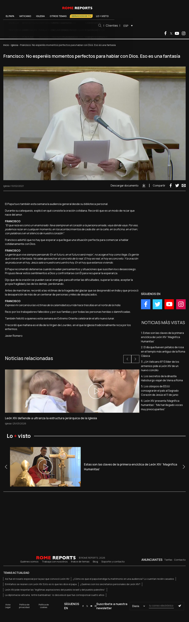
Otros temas (76, 16)
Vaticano (44, 16)
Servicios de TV (100, 16)
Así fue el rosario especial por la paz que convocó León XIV (37, 578)
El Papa (28, 16)
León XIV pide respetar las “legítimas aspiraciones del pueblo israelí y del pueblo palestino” (55, 589)
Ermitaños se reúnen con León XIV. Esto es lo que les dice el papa (41, 584)
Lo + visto (120, 16)
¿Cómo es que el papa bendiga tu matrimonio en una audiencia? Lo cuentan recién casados (123, 578)
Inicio (6, 45)
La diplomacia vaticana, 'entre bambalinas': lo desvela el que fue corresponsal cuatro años (54, 595)
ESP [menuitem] (144, 26)
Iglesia (58, 16)
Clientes (130, 25)
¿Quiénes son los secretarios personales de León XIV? (110, 584)
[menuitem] (145, 25)
